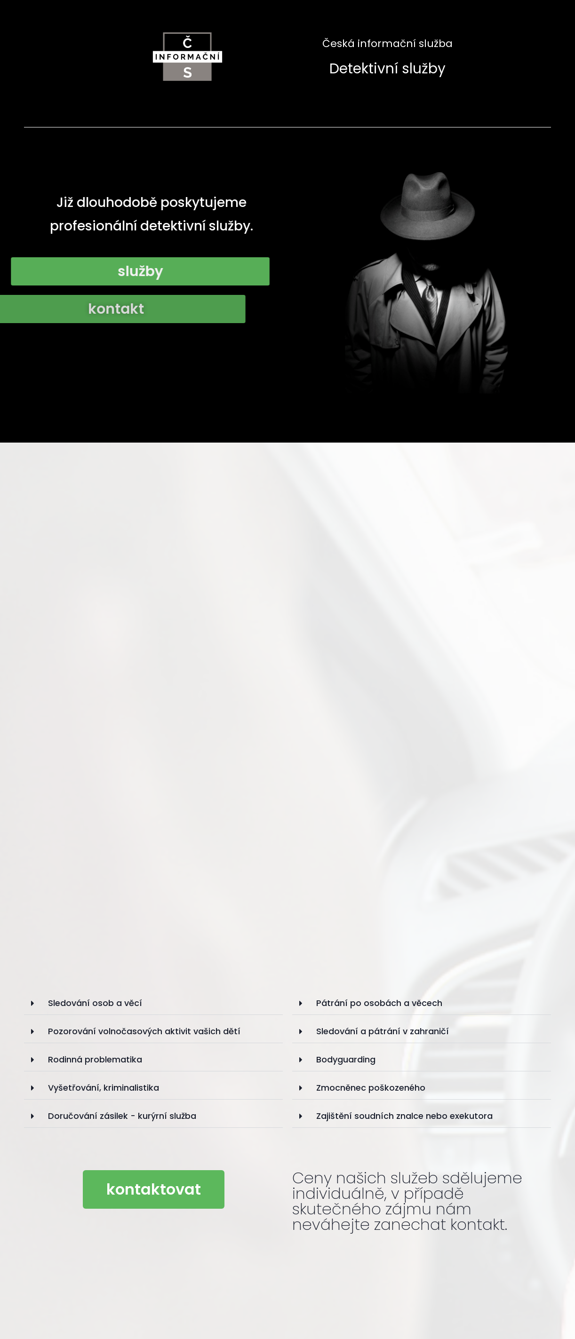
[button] (153, 1189)
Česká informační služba (387, 43)
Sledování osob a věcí (95, 1003)
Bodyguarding (345, 1059)
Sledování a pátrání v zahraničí (382, 1031)
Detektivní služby (387, 69)
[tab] (153, 1003)
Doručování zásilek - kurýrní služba (122, 1116)
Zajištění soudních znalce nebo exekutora (404, 1116)
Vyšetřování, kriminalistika (103, 1087)
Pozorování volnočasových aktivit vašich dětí (144, 1031)
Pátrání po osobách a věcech (379, 1003)
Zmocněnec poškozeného (370, 1087)
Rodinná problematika (95, 1059)
